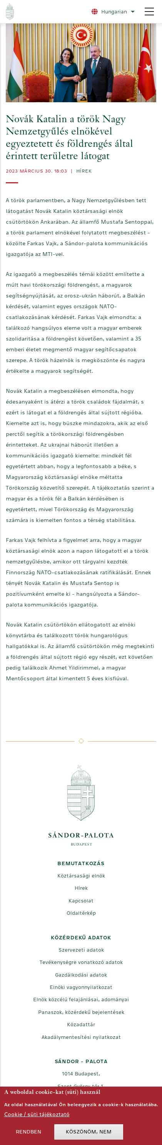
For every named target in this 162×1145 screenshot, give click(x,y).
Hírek (84, 171)
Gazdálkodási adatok (81, 974)
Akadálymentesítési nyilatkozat (81, 1037)
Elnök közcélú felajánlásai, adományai (81, 999)
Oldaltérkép (81, 913)
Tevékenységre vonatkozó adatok (81, 962)
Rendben (28, 1134)
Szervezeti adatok (81, 949)
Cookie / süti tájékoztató (37, 1116)
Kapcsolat (81, 900)
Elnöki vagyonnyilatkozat (81, 987)
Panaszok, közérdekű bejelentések (81, 1012)
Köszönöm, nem (89, 1134)
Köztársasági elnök (81, 875)
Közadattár (81, 1024)
